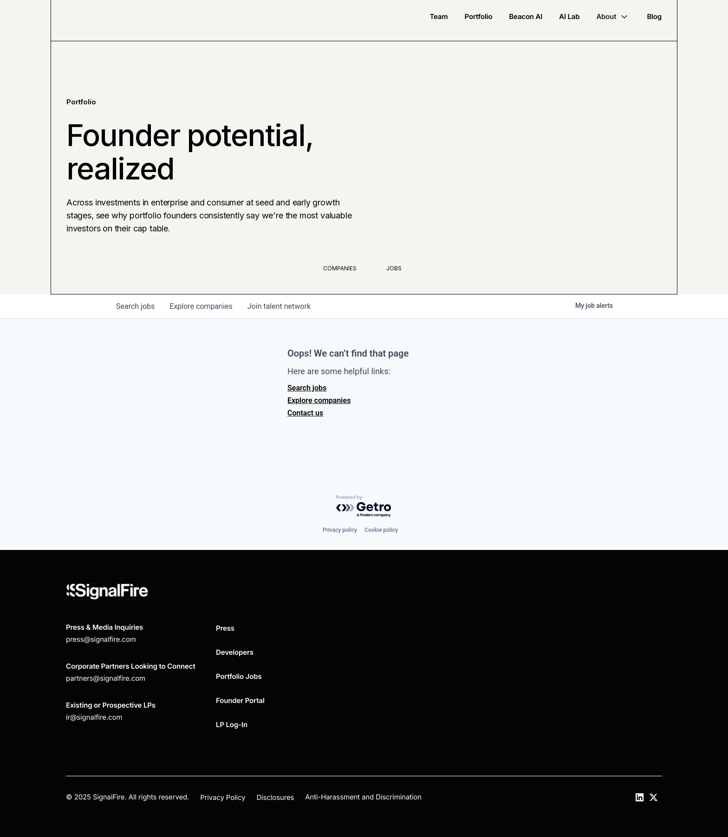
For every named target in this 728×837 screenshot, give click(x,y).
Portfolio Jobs (239, 676)
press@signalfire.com (101, 639)
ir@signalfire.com (94, 717)
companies (200, 306)
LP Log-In (231, 724)
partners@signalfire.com (105, 678)
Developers (235, 652)
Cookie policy (381, 530)
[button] (613, 16)
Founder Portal (240, 700)
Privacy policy (340, 530)
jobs (135, 306)
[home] (107, 20)
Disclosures (275, 797)
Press (225, 628)
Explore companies (319, 400)
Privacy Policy (222, 797)
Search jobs (306, 387)
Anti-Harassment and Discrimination (363, 796)
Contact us (305, 413)
